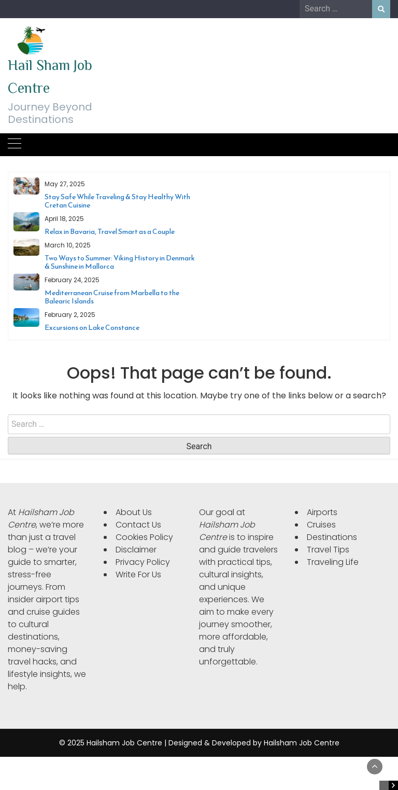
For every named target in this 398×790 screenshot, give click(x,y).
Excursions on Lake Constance (92, 327)
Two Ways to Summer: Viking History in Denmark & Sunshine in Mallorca (120, 262)
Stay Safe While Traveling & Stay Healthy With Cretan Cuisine (117, 201)
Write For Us (138, 574)
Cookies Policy (144, 537)
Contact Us (138, 525)
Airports (322, 512)
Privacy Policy (143, 562)
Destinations (332, 537)
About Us (134, 512)
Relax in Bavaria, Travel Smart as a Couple (110, 231)
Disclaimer (136, 550)
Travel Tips (328, 550)
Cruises (321, 525)
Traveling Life (333, 562)
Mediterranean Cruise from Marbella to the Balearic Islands (112, 297)
